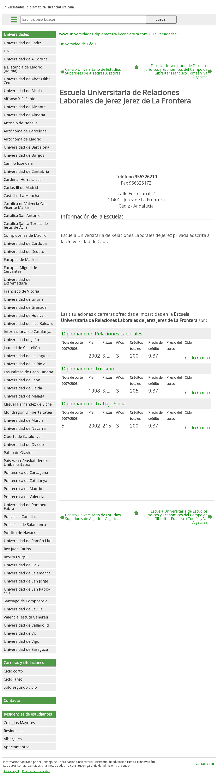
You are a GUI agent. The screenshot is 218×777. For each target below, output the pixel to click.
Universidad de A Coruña (26, 58)
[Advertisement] (136, 139)
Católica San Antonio (22, 215)
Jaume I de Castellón (22, 347)
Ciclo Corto (197, 357)
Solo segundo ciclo (20, 687)
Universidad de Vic (20, 633)
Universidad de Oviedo (24, 444)
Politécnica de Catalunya (25, 480)
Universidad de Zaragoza (26, 649)
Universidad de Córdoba (25, 243)
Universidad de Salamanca (27, 572)
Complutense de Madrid (25, 235)
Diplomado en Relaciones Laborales (102, 333)
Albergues (13, 738)
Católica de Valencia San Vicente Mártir (25, 205)
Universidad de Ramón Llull (28, 540)
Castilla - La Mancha (21, 195)
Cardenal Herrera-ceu (23, 179)
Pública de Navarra (20, 532)
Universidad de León (22, 379)
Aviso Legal (11, 771)
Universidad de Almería (24, 114)
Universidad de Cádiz (22, 42)
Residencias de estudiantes (28, 714)
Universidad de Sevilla (23, 608)
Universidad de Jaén (21, 339)
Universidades (16, 34)
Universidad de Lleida (23, 387)
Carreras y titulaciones (24, 662)
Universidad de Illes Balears (28, 323)
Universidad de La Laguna (27, 355)
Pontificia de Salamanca (25, 524)
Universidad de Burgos (24, 155)
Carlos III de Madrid (21, 187)
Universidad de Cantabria (26, 171)
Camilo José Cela (18, 163)
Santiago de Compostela (25, 600)
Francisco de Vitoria (21, 291)
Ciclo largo (13, 679)
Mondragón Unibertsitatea (28, 412)
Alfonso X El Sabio (19, 98)
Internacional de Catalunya (27, 331)
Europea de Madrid (21, 259)
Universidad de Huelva (23, 315)
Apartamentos (17, 746)
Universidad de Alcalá (23, 90)
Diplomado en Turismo (88, 368)
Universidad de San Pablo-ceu (27, 591)
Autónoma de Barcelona (25, 130)
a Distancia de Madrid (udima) (23, 69)
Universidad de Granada (25, 307)
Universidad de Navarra (25, 428)
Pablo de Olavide (19, 452)
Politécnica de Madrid (23, 488)
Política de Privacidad (36, 771)
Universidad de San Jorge (26, 581)
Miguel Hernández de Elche (28, 404)
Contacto (12, 700)
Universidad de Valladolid (26, 625)
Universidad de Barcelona (26, 147)
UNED (9, 50)
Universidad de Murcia (24, 420)
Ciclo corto (13, 671)
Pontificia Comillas (20, 516)
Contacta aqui (205, 764)
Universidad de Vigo (21, 641)
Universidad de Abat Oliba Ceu (27, 80)
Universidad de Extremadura (17, 281)
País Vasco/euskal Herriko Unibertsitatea (27, 462)
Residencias (14, 730)
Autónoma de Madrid (22, 139)
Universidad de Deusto (24, 251)
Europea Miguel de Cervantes (20, 269)
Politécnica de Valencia (24, 496)
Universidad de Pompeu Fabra (25, 506)
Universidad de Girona (23, 299)
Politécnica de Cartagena (26, 472)
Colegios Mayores (19, 722)
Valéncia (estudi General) (26, 617)
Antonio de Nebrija (20, 122)
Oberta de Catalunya (22, 436)
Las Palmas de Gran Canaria (28, 371)
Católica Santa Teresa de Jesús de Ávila (26, 225)
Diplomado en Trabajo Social (94, 403)
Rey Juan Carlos (17, 548)
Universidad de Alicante (25, 106)
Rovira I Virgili (16, 556)
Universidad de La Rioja (24, 363)
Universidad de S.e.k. (22, 564)
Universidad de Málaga (24, 396)
